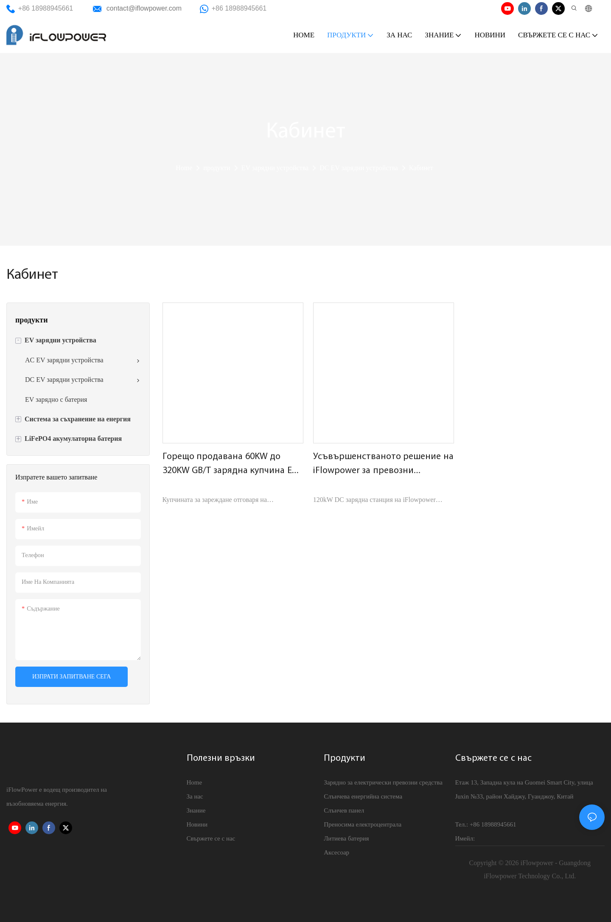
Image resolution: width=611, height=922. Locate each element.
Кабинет (421, 167)
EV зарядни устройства (274, 167)
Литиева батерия (346, 838)
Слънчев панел (344, 810)
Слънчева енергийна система (363, 796)
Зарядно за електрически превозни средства (383, 782)
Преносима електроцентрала (362, 824)
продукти (216, 167)
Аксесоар (336, 852)
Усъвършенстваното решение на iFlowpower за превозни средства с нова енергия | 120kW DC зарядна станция (383, 465)
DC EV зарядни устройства (359, 167)
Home (184, 167)
